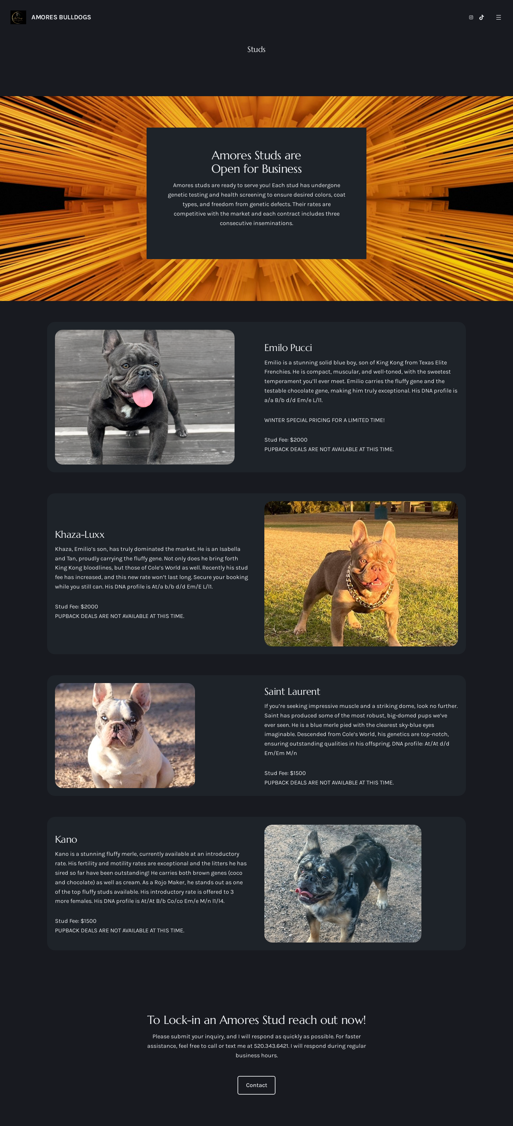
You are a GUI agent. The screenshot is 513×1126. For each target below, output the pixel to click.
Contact (256, 1085)
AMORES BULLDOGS (61, 17)
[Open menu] (499, 17)
